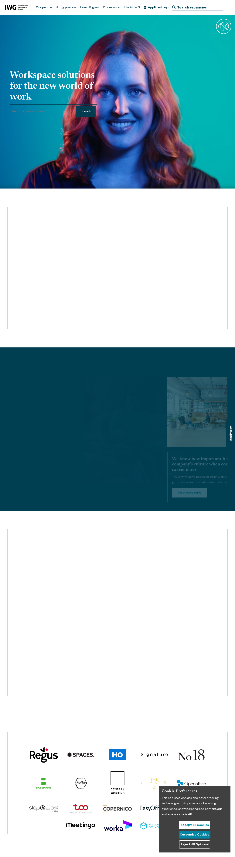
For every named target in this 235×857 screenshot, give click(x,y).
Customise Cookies (194, 834)
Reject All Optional (195, 844)
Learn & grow (89, 7)
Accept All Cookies (194, 825)
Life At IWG (132, 7)
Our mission (111, 7)
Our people (44, 7)
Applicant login (157, 7)
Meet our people (216, 492)
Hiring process (66, 7)
